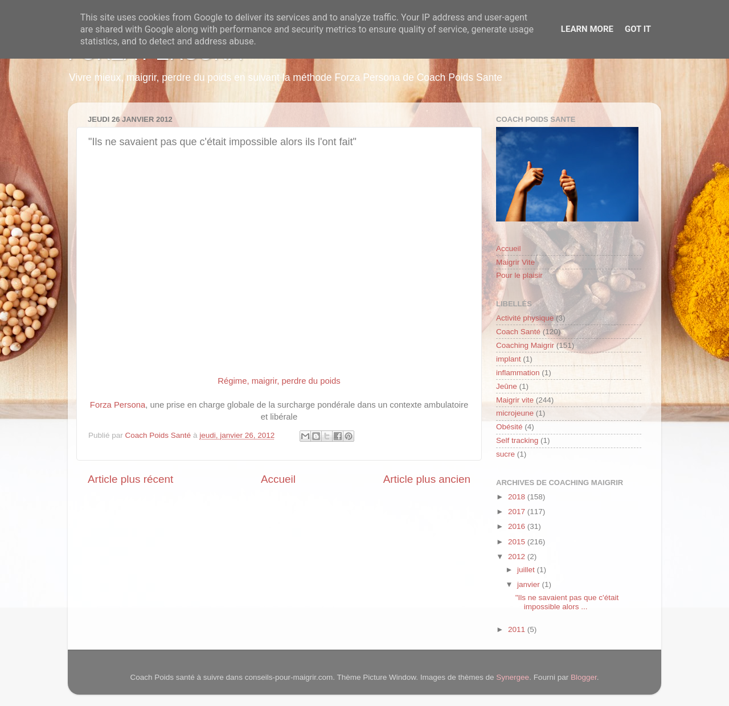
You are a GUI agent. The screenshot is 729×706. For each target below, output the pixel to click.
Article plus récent (130, 479)
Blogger (584, 677)
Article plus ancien (426, 479)
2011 (517, 629)
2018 (517, 496)
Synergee (512, 677)
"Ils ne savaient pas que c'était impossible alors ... (567, 602)
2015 (517, 541)
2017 (517, 511)
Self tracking (517, 440)
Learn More (587, 29)
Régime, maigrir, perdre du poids (279, 380)
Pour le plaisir (519, 275)
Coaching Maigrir (525, 345)
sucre (505, 454)
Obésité (509, 426)
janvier (529, 584)
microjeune (515, 413)
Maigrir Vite (515, 262)
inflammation (518, 372)
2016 (517, 526)
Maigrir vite (515, 400)
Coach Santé (518, 331)
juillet (527, 569)
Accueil (278, 479)
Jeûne (506, 386)
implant (508, 359)
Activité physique (525, 318)
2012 (517, 556)
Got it (638, 29)
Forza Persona (117, 404)
